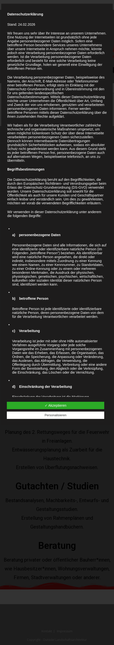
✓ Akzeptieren (55, 405)
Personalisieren (56, 415)
